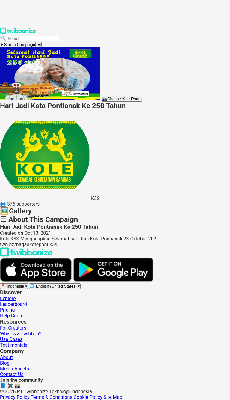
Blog (5, 363)
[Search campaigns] (33, 38)
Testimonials (13, 345)
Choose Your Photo (122, 99)
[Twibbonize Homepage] (18, 32)
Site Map (113, 397)
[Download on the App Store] (36, 280)
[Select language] (55, 286)
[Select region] (14, 286)
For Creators (13, 328)
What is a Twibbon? (20, 333)
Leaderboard (13, 304)
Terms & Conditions (51, 397)
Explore (8, 298)
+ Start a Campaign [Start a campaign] (18, 44)
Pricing (7, 310)
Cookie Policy (88, 397)
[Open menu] (39, 44)
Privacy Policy (15, 397)
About (6, 357)
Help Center (12, 315)
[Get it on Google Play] (113, 280)
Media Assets (14, 369)
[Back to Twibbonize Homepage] (26, 255)
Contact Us (12, 374)
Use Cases (11, 339)
